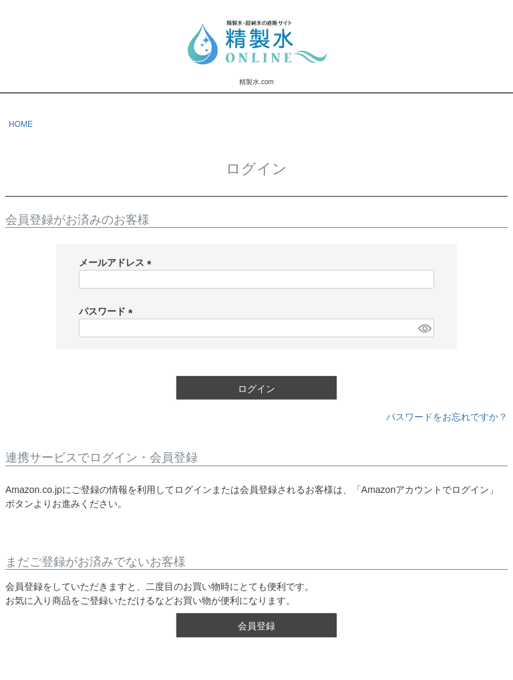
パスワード (108, 311)
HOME (21, 124)
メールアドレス (117, 262)
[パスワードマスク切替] (424, 328)
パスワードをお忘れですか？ (447, 416)
